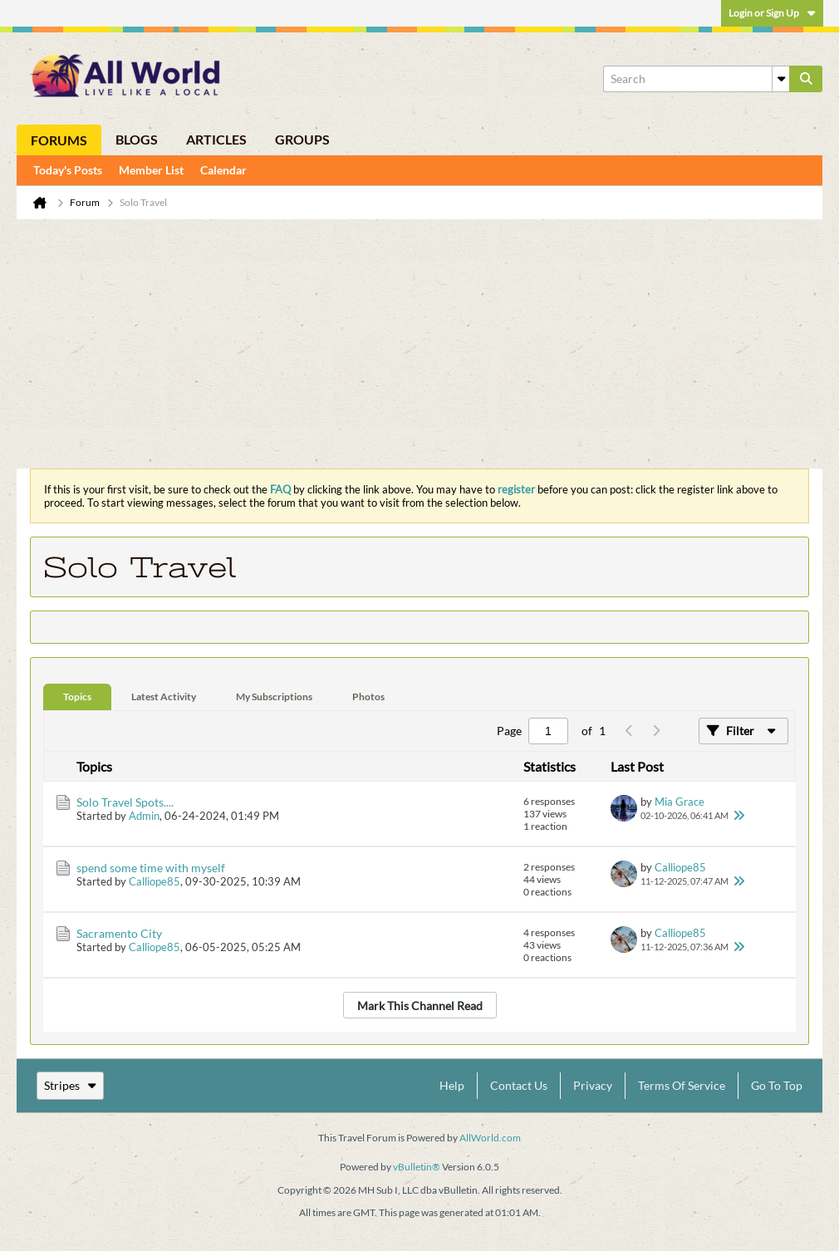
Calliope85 (154, 881)
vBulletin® (416, 1166)
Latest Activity (163, 696)
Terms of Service (681, 1085)
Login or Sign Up (772, 13)
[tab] (77, 697)
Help (451, 1085)
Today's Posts (67, 170)
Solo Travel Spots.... (125, 802)
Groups (302, 139)
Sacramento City (119, 933)
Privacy (592, 1085)
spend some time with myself (150, 868)
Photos (368, 696)
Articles (216, 139)
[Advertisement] (419, 344)
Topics (77, 696)
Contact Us (518, 1085)
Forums (59, 140)
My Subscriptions (274, 696)
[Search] (696, 79)
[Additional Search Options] (781, 79)
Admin (144, 815)
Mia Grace (679, 801)
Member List (151, 170)
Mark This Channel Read (420, 1005)
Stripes (70, 1085)
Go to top (776, 1085)
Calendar (223, 170)
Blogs (136, 139)
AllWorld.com (490, 1137)
